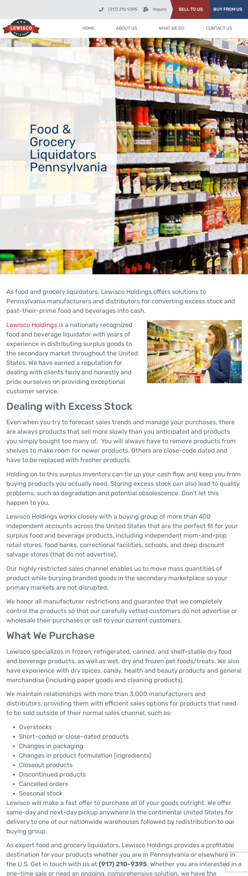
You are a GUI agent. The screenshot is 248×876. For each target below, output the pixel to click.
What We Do (171, 28)
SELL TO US (191, 9)
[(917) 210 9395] (101, 9)
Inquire (160, 9)
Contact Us (219, 28)
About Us (126, 28)
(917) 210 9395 (122, 9)
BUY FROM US (227, 9)
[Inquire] (146, 9)
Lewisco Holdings (31, 325)
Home (88, 28)
